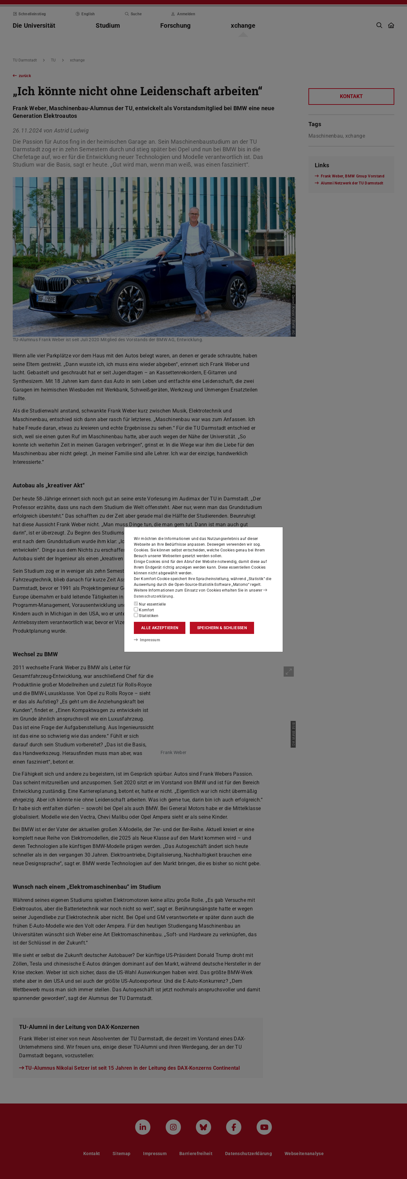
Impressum (147, 640)
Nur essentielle (150, 604)
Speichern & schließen (222, 628)
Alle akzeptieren (159, 628)
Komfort (144, 609)
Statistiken (146, 615)
